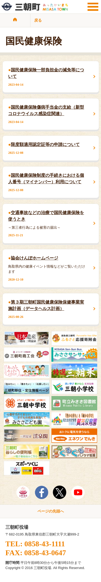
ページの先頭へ (50, 511)
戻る (38, 20)
